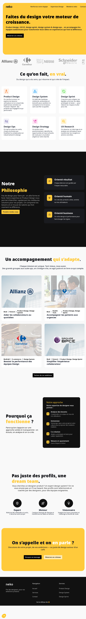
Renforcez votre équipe (39, 7)
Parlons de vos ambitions (43, 375)
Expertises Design (57, 7)
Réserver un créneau (14, 36)
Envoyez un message (32, 557)
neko (9, 6)
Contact (83, 7)
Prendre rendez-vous (10, 212)
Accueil (34, 588)
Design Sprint (64, 597)
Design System (64, 593)
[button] (4, 616)
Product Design (64, 588)
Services (35, 593)
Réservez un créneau (53, 557)
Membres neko (71, 7)
